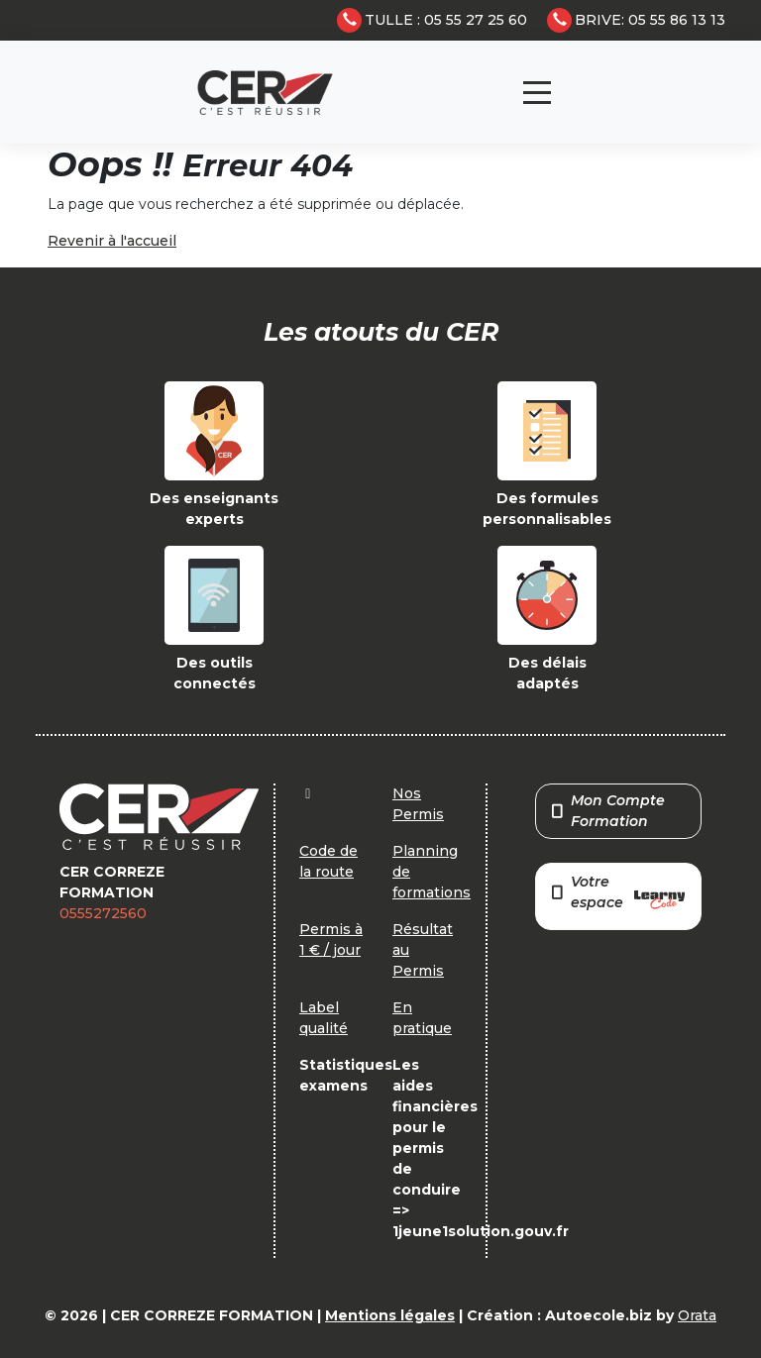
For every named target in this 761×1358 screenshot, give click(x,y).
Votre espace (618, 894)
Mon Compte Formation (608, 810)
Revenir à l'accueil (112, 241)
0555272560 (103, 913)
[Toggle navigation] (537, 92)
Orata (697, 1315)
